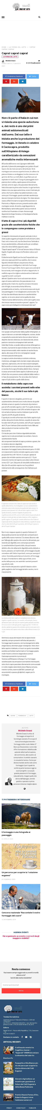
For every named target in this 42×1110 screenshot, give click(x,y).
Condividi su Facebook (14, 76)
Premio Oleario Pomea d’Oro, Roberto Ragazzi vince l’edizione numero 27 (27, 1097)
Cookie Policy (20, 1108)
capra (13, 715)
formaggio (22, 715)
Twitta (32, 76)
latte (31, 715)
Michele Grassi (25, 730)
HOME (4, 47)
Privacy (9, 1108)
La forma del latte (18, 47)
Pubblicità (32, 1108)
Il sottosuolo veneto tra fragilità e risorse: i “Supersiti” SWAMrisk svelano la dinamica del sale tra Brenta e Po (21, 1053)
